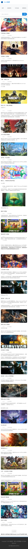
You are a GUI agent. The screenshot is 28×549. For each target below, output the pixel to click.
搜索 (25, 14)
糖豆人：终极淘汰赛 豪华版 (8, 180)
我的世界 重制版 (5, 497)
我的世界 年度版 (5, 234)
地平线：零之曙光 (5, 157)
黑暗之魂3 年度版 (5, 399)
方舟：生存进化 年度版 (6, 471)
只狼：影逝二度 (5, 79)
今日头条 (17, 8)
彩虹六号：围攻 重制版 (6, 105)
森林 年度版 (4, 211)
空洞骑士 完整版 (5, 56)
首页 (3, 8)
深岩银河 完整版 (5, 350)
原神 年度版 (4, 520)
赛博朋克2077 (4, 448)
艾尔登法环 (3, 425)
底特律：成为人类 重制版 (7, 376)
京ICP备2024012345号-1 (14, 545)
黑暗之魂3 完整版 (5, 324)
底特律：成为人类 (5, 298)
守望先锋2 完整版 (5, 33)
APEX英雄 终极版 (5, 134)
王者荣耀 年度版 (5, 269)
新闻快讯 (24, 8)
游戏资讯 (9, 8)
